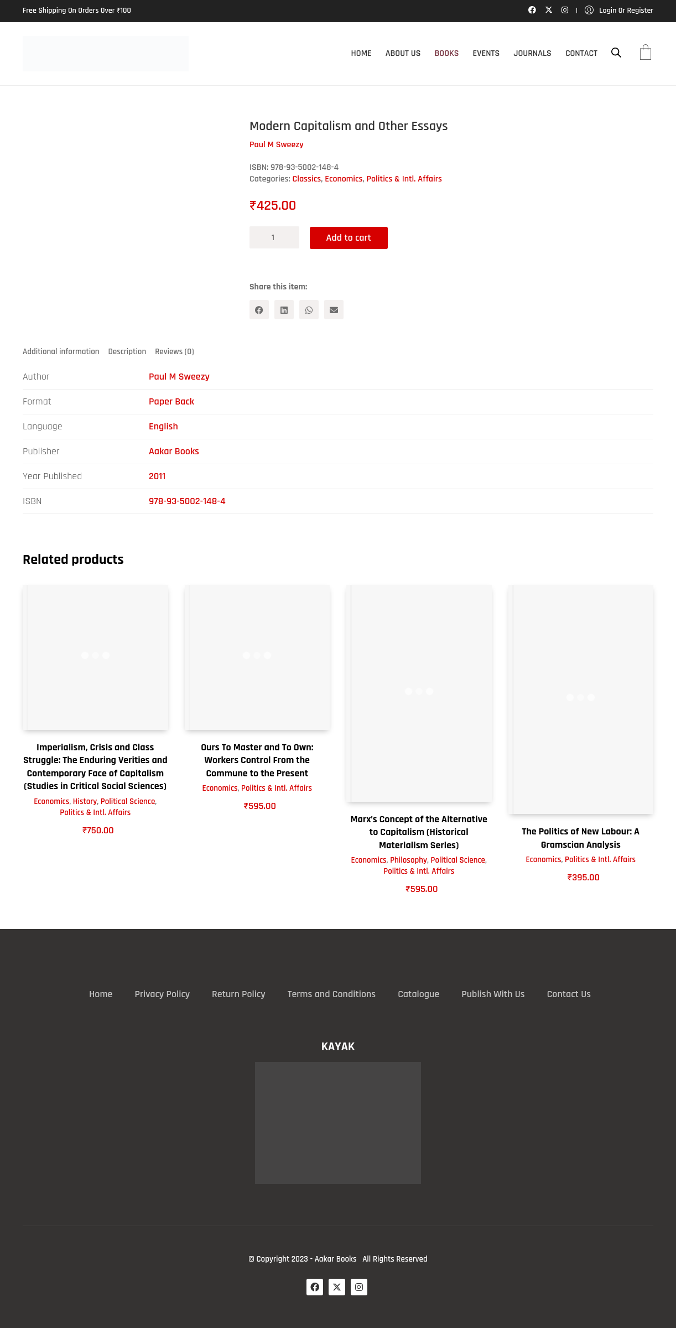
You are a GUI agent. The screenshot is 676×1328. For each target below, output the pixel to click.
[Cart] (645, 54)
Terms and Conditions (332, 994)
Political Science (128, 801)
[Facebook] (259, 309)
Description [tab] (127, 351)
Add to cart (349, 237)
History (85, 801)
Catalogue (418, 994)
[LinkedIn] (284, 309)
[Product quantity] (274, 237)
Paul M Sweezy (179, 376)
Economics (343, 179)
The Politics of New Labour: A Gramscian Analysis (580, 837)
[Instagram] (359, 1287)
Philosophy (408, 860)
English (163, 426)
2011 (157, 476)
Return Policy (239, 994)
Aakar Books (174, 451)
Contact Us (569, 994)
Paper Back (171, 401)
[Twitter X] (337, 1287)
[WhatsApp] (309, 309)
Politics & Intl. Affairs (405, 179)
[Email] (334, 309)
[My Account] (619, 11)
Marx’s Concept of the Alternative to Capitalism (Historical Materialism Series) (419, 832)
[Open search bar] (616, 53)
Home (100, 994)
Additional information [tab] (61, 351)
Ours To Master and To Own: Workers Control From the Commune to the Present (257, 760)
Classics (307, 179)
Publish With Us (492, 994)
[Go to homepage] (106, 53)
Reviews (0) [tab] (174, 351)
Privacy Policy (162, 994)
